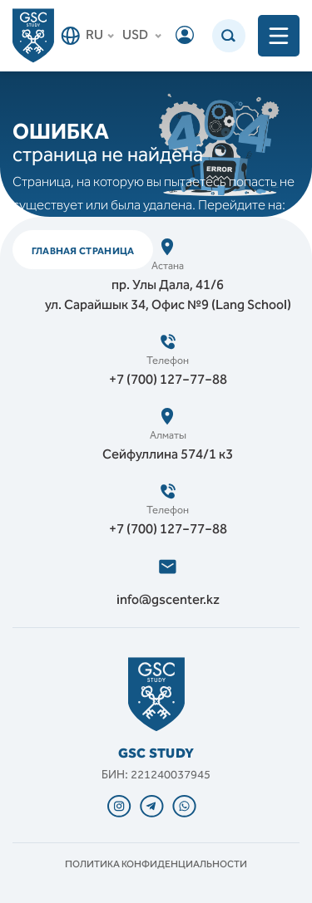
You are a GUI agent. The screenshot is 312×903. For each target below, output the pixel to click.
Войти (185, 35)
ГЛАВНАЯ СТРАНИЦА (83, 251)
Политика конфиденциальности (156, 864)
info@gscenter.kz (168, 601)
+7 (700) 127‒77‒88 (168, 380)
